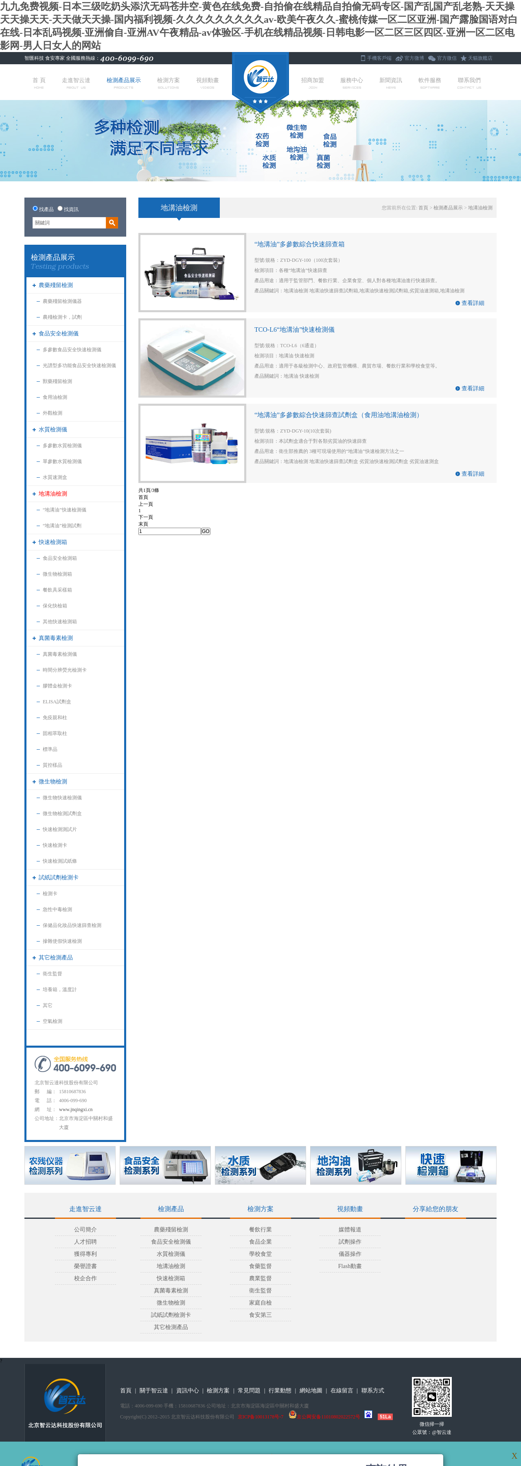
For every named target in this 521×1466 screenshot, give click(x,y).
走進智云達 (76, 83)
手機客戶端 (379, 58)
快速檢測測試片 (60, 829)
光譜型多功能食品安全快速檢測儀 (79, 365)
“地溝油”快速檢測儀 (64, 510)
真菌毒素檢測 (56, 638)
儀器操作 (350, 1254)
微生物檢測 (53, 782)
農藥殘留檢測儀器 (62, 301)
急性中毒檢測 (57, 909)
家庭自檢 (260, 1303)
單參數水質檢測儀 (62, 461)
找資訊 (71, 209)
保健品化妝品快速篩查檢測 (72, 925)
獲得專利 (85, 1254)
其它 (48, 1005)
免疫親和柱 (55, 717)
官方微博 (414, 58)
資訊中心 (187, 1391)
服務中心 (351, 83)
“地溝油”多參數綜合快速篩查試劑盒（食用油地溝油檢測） (338, 414)
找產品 (46, 209)
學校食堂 (260, 1254)
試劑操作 (350, 1242)
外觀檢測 (52, 413)
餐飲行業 (260, 1230)
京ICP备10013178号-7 (261, 1417)
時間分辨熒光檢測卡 (65, 670)
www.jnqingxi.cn (76, 1109)
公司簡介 (85, 1230)
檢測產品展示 (124, 83)
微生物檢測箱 (57, 574)
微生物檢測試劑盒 (62, 813)
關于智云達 (154, 1391)
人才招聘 (85, 1242)
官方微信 (447, 58)
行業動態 (280, 1391)
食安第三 (260, 1315)
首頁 (423, 208)
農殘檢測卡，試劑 (62, 317)
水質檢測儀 (53, 429)
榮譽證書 (85, 1266)
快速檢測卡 (55, 845)
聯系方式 (372, 1391)
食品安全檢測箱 (60, 558)
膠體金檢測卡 (57, 686)
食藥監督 (260, 1266)
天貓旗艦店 (480, 58)
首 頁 (39, 83)
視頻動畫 (207, 83)
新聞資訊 (390, 83)
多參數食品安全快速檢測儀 (72, 349)
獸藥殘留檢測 (57, 381)
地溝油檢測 (53, 494)
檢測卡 (50, 893)
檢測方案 (168, 83)
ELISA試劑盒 (57, 702)
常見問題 (249, 1391)
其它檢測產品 (56, 958)
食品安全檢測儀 (59, 334)
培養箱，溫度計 (60, 989)
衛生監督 (52, 974)
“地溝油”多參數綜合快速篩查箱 (299, 244)
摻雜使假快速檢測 (62, 941)
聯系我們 (469, 83)
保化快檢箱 (55, 606)
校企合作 (85, 1278)
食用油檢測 (55, 397)
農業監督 (260, 1278)
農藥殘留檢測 (56, 285)
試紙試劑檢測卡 (59, 877)
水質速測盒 (55, 477)
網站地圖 (311, 1391)
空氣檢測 (52, 1021)
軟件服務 (429, 83)
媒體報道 (350, 1230)
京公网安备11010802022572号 (324, 1417)
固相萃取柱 (55, 733)
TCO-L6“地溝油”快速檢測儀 (294, 329)
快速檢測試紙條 (60, 861)
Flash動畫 (350, 1266)
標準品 (50, 749)
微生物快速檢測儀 (62, 797)
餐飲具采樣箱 (57, 590)
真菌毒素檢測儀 (60, 654)
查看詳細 (473, 303)
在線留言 (342, 1391)
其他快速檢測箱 (60, 621)
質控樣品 (52, 765)
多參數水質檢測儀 (62, 445)
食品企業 (260, 1242)
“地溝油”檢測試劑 (62, 526)
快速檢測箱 (53, 542)
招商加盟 (312, 83)
